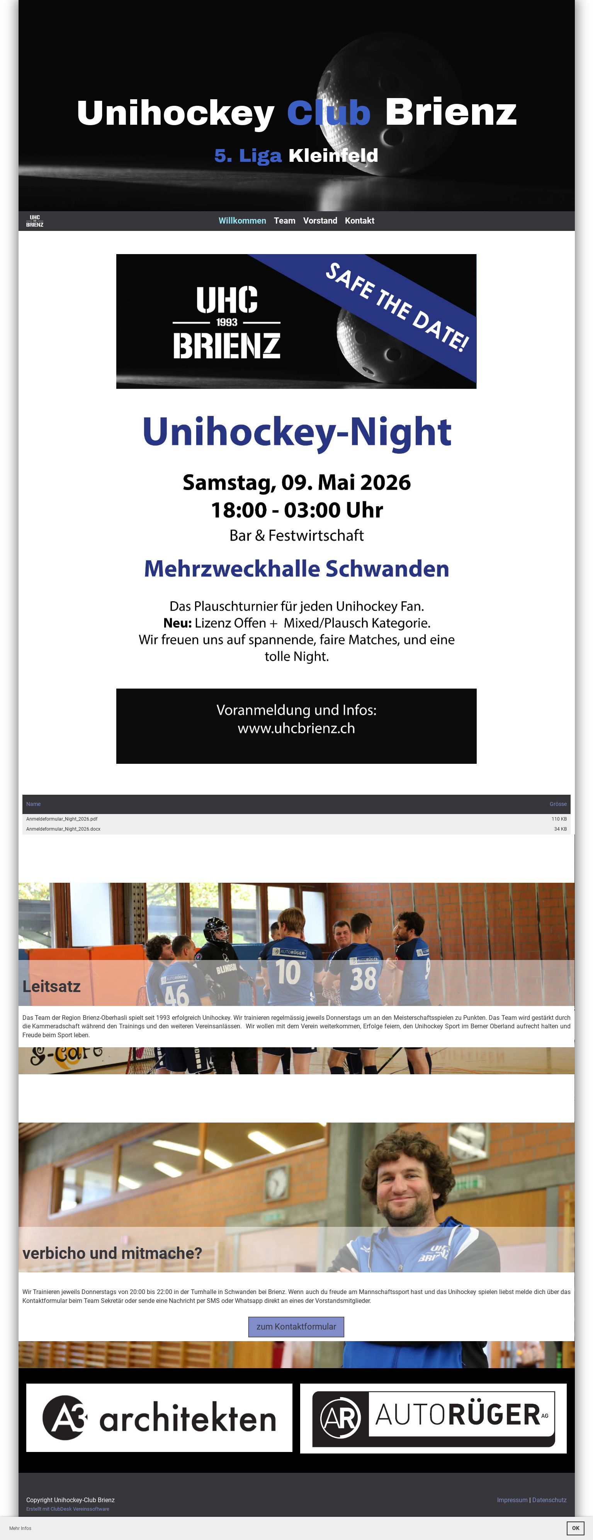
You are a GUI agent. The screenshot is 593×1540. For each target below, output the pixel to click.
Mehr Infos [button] (20, 1528)
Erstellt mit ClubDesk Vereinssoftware (67, 1509)
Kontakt (359, 221)
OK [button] (575, 1528)
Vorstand (320, 221)
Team (285, 221)
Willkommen (242, 221)
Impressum (512, 1500)
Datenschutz (549, 1500)
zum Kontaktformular (296, 1326)
